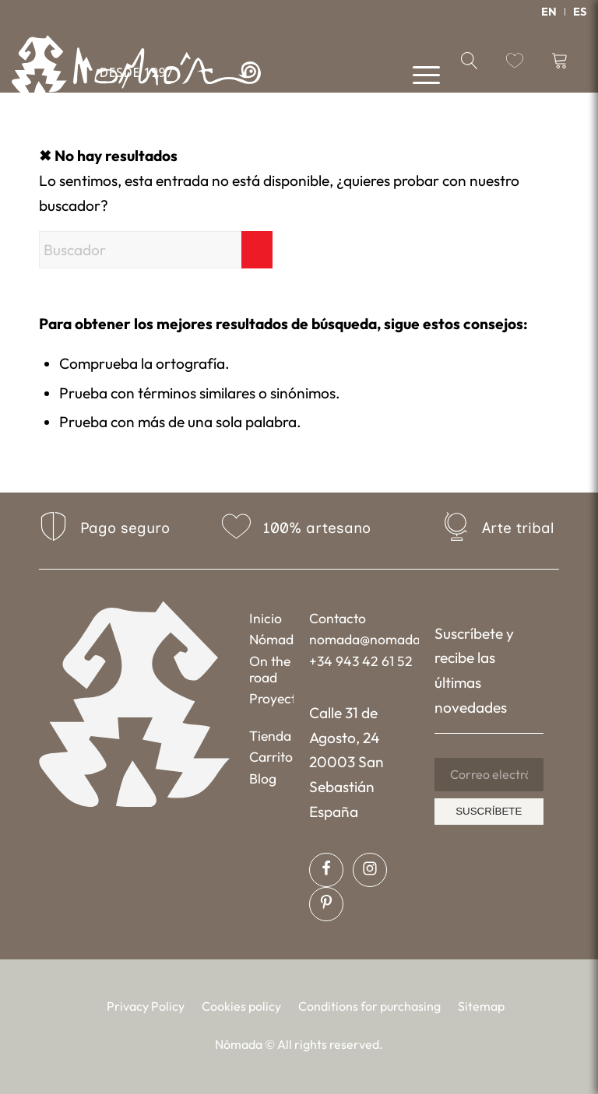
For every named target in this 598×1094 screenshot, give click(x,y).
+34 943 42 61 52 (361, 661)
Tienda (270, 736)
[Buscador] (156, 249)
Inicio (265, 618)
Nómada (271, 639)
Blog (262, 778)
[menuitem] (549, 12)
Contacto (337, 618)
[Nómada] (136, 70)
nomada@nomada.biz (363, 639)
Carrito (271, 757)
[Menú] (418, 73)
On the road (269, 669)
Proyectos (271, 698)
